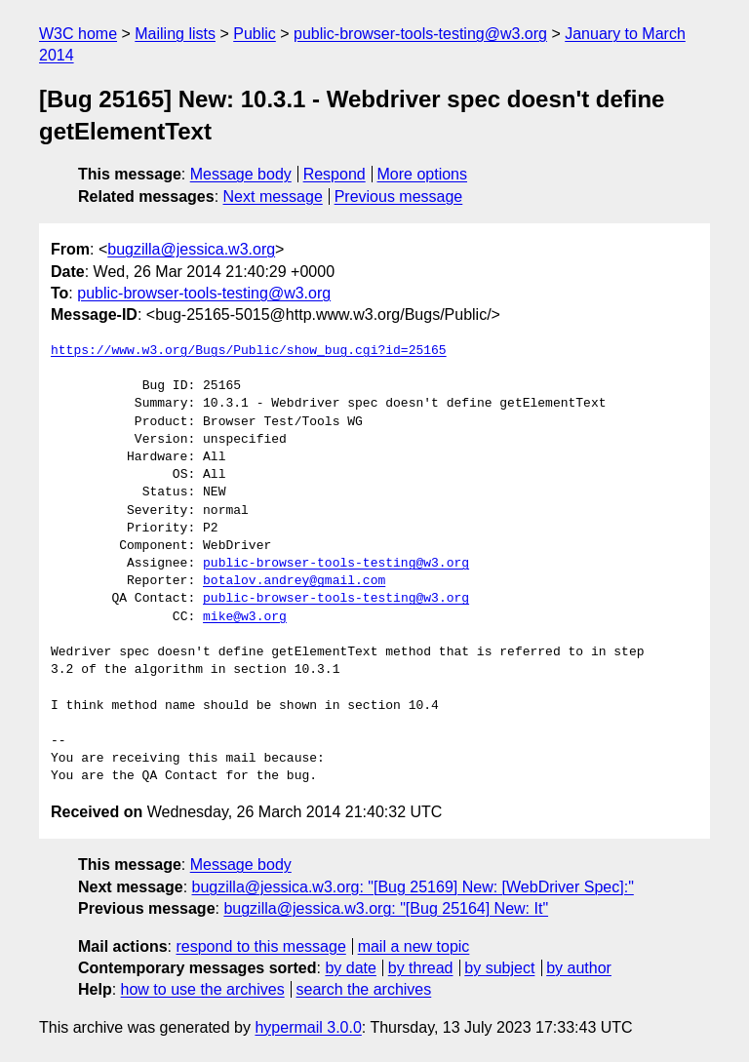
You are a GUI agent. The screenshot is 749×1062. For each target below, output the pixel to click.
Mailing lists (175, 33)
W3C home (78, 33)
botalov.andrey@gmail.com (294, 581)
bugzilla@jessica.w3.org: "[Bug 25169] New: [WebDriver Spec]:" (413, 887)
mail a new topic (414, 946)
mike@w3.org (245, 617)
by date (350, 968)
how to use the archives (203, 989)
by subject (499, 968)
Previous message (399, 196)
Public (254, 33)
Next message (273, 196)
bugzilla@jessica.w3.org (191, 249)
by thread (420, 968)
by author (578, 968)
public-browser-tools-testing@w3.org (420, 33)
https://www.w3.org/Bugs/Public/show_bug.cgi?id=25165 (249, 351)
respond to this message (260, 946)
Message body (241, 174)
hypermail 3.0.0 (308, 1027)
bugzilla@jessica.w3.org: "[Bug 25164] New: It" (385, 908)
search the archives (364, 989)
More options (422, 174)
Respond (334, 174)
